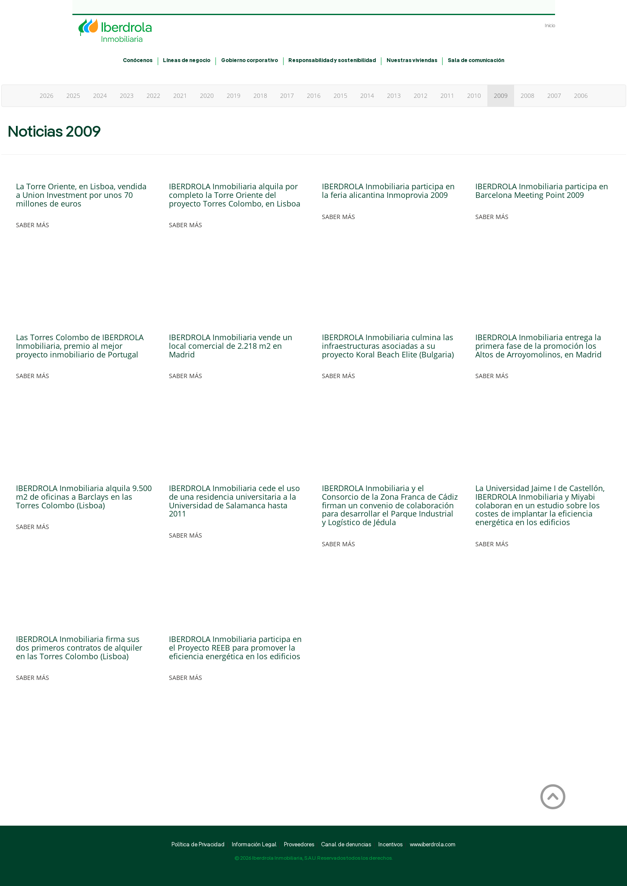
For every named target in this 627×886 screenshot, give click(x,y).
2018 (260, 95)
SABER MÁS (32, 225)
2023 (127, 95)
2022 (153, 95)
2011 (447, 95)
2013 (394, 95)
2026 (46, 95)
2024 (100, 95)
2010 (474, 95)
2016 (314, 95)
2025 (73, 95)
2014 (367, 95)
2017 (287, 95)
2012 (420, 95)
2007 (554, 95)
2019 (233, 95)
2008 (527, 95)
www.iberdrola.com (432, 845)
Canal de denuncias (346, 845)
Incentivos (390, 845)
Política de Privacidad (198, 845)
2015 (340, 95)
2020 (207, 95)
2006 (581, 95)
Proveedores (299, 845)
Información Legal (254, 845)
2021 (180, 95)
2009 (501, 95)
